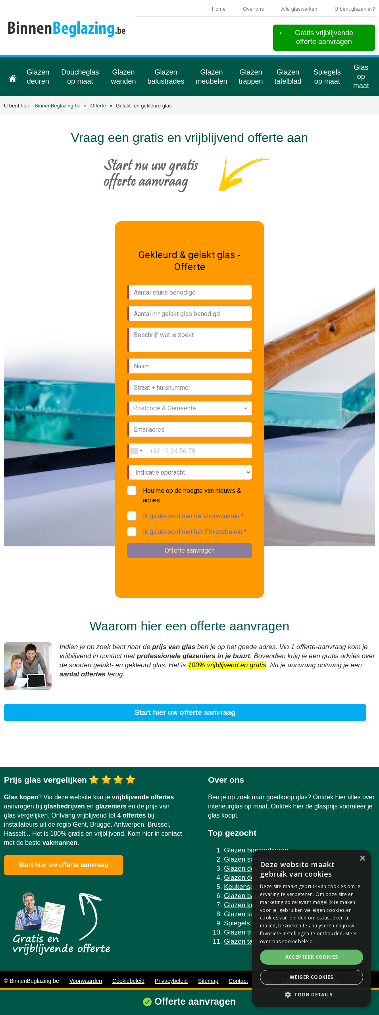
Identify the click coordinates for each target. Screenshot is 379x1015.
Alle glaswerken (299, 9)
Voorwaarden (85, 981)
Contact (238, 981)
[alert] (311, 928)
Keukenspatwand (249, 887)
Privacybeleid (171, 981)
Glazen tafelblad (288, 76)
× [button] (362, 859)
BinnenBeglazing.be (58, 106)
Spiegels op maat (327, 76)
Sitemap (208, 981)
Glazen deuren (38, 76)
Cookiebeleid (128, 981)
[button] (311, 994)
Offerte (98, 106)
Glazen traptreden (251, 932)
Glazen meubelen (211, 76)
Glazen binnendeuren (256, 850)
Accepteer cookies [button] (311, 957)
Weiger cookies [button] (311, 977)
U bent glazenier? (355, 9)
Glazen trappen (251, 76)
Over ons (253, 9)
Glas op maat (361, 76)
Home (219, 9)
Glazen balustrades (166, 76)
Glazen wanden (123, 76)
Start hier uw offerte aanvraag (185, 712)
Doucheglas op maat (80, 76)
